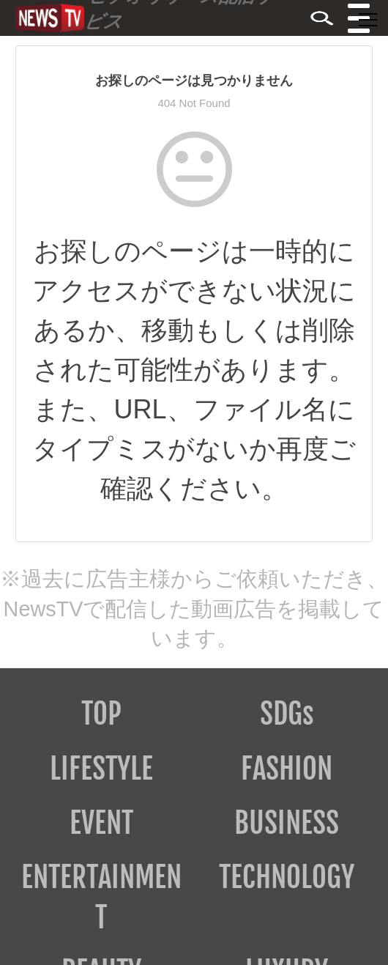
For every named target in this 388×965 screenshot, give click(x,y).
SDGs (287, 713)
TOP (101, 713)
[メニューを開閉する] (368, 19)
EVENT (101, 822)
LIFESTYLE (101, 768)
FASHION (286, 768)
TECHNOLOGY (286, 877)
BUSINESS (286, 822)
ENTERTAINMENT (101, 896)
